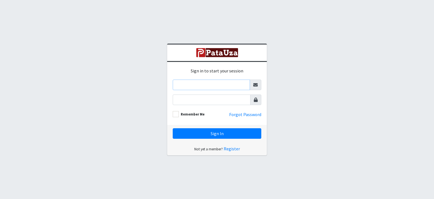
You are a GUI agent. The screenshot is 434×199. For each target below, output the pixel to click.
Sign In (217, 133)
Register (232, 148)
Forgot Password (245, 114)
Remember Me (193, 114)
